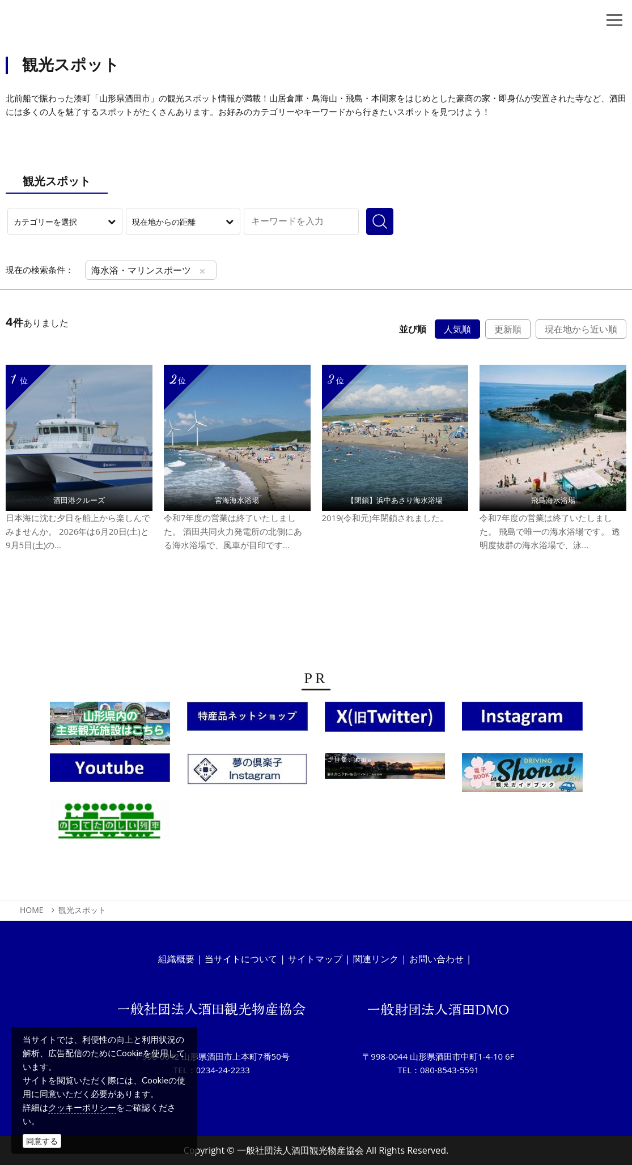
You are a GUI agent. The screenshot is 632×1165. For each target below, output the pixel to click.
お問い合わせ (436, 959)
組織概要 (176, 959)
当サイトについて (241, 959)
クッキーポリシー (82, 1107)
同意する (42, 1141)
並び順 (412, 329)
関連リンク (375, 959)
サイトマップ (315, 959)
